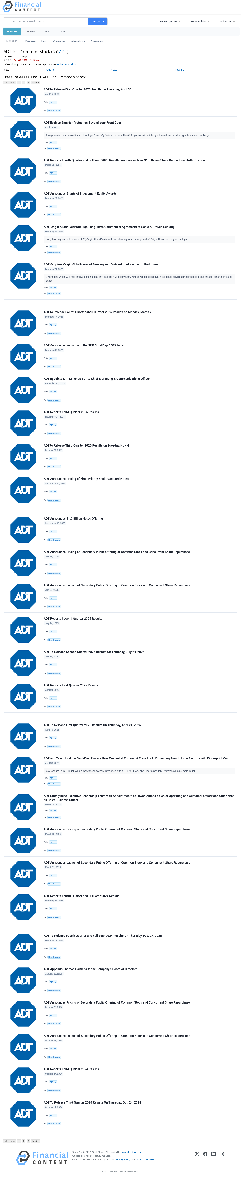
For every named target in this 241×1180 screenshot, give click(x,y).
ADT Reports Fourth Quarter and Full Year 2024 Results (81, 896)
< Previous (10, 82)
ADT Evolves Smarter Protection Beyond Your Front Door (82, 122)
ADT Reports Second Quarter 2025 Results (73, 618)
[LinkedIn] (213, 1158)
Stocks (31, 31)
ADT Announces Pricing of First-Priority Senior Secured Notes (86, 479)
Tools (62, 31)
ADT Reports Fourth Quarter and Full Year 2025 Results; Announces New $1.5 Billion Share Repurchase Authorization (124, 160)
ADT (63, 51)
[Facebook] (205, 1158)
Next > (35, 82)
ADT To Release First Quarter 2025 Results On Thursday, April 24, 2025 (92, 725)
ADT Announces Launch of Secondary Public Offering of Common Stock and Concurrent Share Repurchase (117, 585)
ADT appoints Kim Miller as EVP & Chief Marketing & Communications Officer (97, 379)
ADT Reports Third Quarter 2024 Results (71, 1069)
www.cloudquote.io (131, 1152)
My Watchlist (198, 21)
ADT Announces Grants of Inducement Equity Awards (80, 193)
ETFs (47, 31)
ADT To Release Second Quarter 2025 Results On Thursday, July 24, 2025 (94, 652)
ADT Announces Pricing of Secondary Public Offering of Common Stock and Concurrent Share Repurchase (117, 552)
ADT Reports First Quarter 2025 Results (71, 685)
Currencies (59, 41)
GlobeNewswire (54, 111)
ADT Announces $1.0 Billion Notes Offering (73, 518)
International (78, 41)
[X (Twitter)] (197, 1158)
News (44, 41)
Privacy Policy (123, 1159)
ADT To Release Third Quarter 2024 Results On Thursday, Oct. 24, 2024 (92, 1102)
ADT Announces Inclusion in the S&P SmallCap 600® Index (84, 345)
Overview (30, 41)
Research (180, 69)
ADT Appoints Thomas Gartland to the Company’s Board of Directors (90, 969)
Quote (50, 69)
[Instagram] (221, 1158)
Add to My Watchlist (71, 64)
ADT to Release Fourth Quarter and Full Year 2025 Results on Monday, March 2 (98, 312)
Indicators (225, 21)
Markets (12, 31)
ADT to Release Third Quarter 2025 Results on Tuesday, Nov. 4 (86, 445)
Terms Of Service (144, 1159)
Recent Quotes (168, 21)
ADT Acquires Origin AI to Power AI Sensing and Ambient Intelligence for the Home (101, 264)
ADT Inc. (53, 102)
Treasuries (97, 41)
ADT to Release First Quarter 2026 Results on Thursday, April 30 (88, 89)
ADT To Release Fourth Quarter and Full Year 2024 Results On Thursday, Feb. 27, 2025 (103, 936)
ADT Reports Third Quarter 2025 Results (71, 412)
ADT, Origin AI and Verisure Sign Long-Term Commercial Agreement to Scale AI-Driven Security (109, 227)
